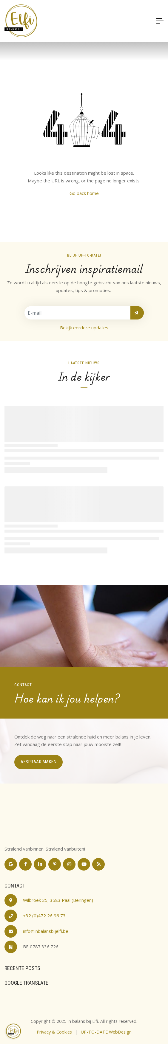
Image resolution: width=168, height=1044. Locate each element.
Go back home (84, 193)
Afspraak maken (38, 761)
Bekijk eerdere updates (84, 328)
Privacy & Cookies (54, 1032)
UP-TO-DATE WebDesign (106, 1032)
